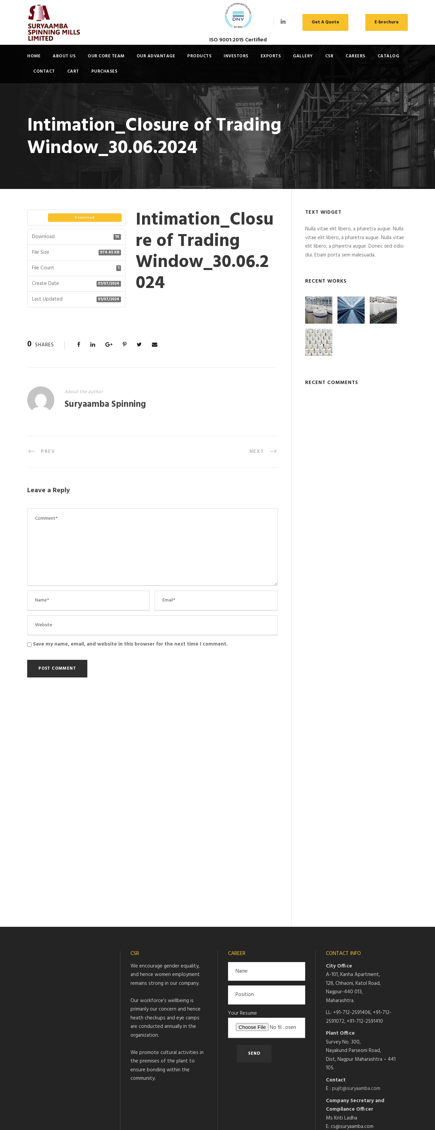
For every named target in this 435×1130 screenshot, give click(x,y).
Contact (44, 71)
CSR (329, 56)
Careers (355, 56)
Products (199, 56)
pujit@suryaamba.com (356, 873)
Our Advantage (156, 56)
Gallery (303, 56)
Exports (271, 56)
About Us (64, 56)
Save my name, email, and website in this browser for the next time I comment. (130, 644)
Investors (236, 56)
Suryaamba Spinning (105, 404)
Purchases (104, 71)
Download (85, 217)
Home (33, 56)
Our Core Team (106, 56)
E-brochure (387, 22)
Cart (73, 71)
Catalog (388, 56)
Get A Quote (325, 22)
